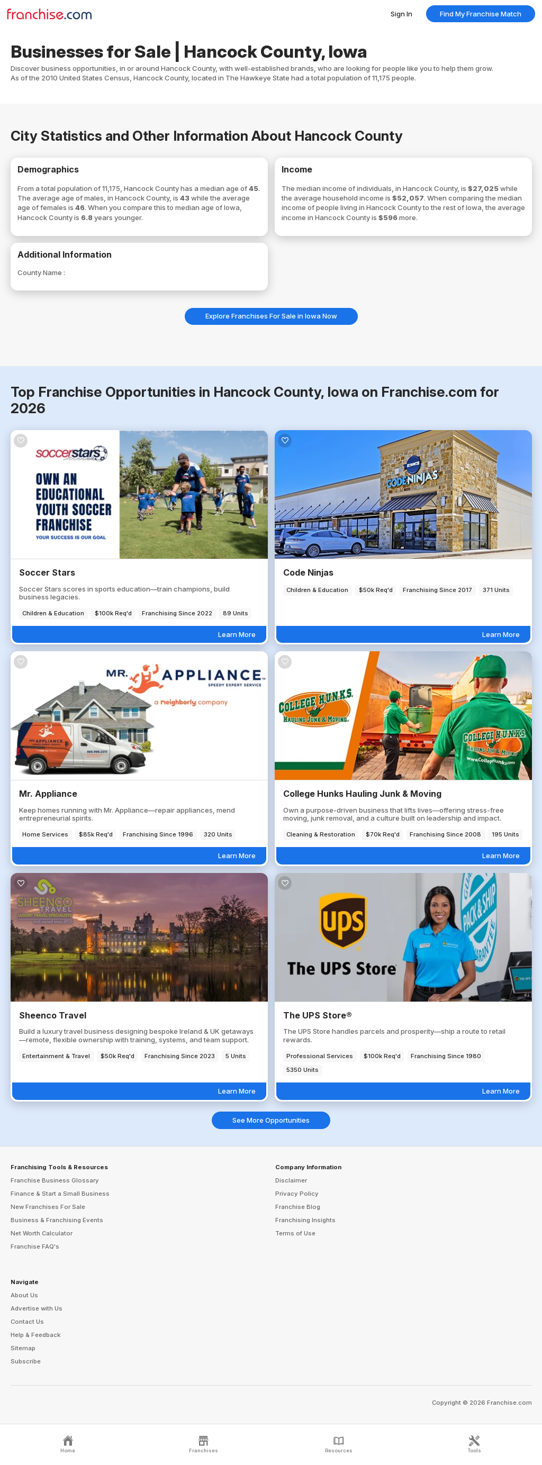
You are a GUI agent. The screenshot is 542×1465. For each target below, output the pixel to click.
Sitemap (23, 1348)
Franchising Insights (305, 1220)
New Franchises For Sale (48, 1207)
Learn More (237, 634)
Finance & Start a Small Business (60, 1193)
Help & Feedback (35, 1335)
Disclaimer (291, 1180)
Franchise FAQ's (35, 1246)
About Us (24, 1295)
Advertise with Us (36, 1308)
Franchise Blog (297, 1207)
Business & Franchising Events (57, 1220)
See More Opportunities (271, 1120)
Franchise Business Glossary (55, 1180)
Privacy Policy (297, 1193)
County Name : (41, 272)
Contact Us (27, 1321)
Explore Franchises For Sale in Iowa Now (271, 316)
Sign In (401, 14)
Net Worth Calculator (42, 1233)
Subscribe (26, 1361)
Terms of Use (295, 1233)
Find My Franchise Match (480, 14)
